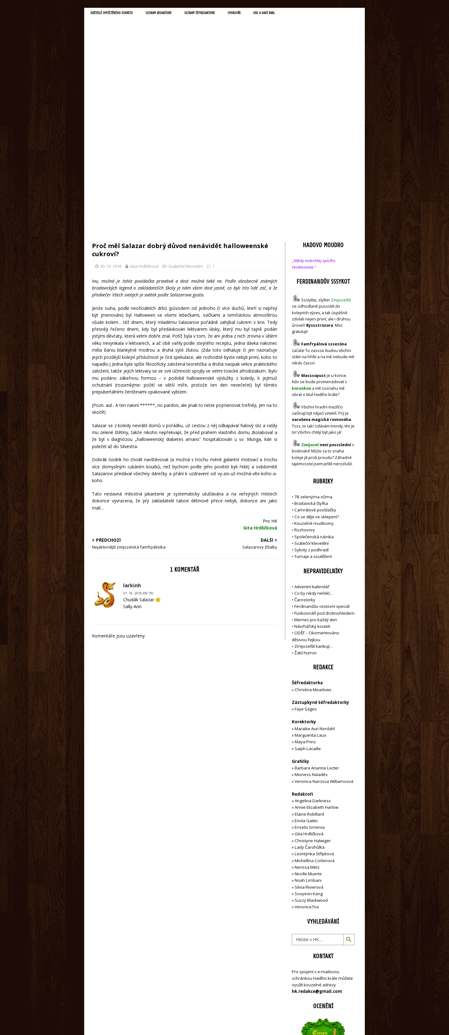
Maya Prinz (305, 609)
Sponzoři (274, 14)
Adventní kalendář (311, 453)
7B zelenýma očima (313, 364)
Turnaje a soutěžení (313, 424)
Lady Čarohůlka (310, 714)
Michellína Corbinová (315, 727)
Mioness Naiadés (311, 642)
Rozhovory (304, 397)
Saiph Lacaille (308, 615)
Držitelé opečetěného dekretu (120, 14)
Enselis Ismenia (310, 694)
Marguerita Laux (310, 602)
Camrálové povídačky (315, 377)
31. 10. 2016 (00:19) (138, 460)
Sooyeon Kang (309, 761)
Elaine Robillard (309, 681)
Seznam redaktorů (180, 14)
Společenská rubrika (314, 404)
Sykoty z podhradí (311, 417)
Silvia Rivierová (309, 754)
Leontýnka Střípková (314, 721)
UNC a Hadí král (311, 14)
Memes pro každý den (315, 487)
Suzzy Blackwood (311, 767)
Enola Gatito (306, 688)
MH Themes (179, 1021)
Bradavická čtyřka (311, 370)
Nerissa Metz (307, 734)
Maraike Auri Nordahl (315, 595)
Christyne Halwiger (313, 707)
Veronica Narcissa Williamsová (324, 648)
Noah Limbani (308, 747)
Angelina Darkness (312, 668)
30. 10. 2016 (110, 133)
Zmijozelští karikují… (313, 513)
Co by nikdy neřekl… (313, 460)
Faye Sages (306, 576)
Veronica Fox (307, 774)
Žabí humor (305, 520)
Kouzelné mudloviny (314, 390)
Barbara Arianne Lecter (317, 635)
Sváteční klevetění (185, 133)
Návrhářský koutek (312, 493)
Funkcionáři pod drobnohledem (324, 480)
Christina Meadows (313, 556)
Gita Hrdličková (144, 133)
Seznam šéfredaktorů (232, 14)
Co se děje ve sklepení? (316, 384)
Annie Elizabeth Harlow (316, 674)
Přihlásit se (302, 995)
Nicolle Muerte (308, 741)
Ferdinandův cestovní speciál (322, 473)
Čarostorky (304, 467)
